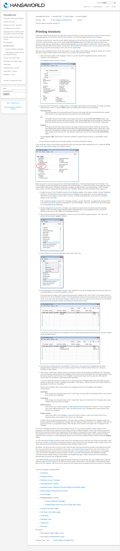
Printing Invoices (8, 46)
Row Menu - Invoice (9, 74)
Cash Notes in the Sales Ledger (12, 61)
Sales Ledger (69, 16)
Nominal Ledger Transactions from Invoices (13, 38)
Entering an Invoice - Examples (12, 25)
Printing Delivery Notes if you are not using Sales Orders (63, 505)
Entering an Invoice (9, 21)
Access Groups (64, 299)
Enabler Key (75, 454)
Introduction (44, 473)
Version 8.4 (86, 7)
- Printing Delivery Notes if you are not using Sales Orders (13, 53)
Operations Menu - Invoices (11, 68)
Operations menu (45, 519)
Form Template (73, 192)
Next (44, 20)
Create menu (44, 523)
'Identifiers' (64, 415)
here (55, 198)
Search (80, 20)
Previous (39, 20)
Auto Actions (48, 146)
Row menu (43, 526)
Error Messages (8, 42)
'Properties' (106, 192)
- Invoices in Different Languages (13, 49)
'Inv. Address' (47, 463)
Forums (114, 7)
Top (47, 540)
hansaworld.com (98, 7)
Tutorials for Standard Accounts (12, 80)
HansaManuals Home (43, 16)
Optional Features (93, 42)
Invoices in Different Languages (55, 501)
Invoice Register (81, 16)
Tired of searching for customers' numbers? (13, 108)
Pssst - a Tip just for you (13, 103)
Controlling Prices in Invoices (11, 28)
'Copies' (93, 428)
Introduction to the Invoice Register (13, 18)
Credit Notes (7, 64)
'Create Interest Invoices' (75, 407)
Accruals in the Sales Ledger (11, 58)
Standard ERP (57, 16)
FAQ (107, 7)
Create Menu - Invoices (10, 71)
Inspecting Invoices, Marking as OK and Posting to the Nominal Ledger (13, 32)
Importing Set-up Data (52, 204)
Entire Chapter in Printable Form (61, 20)
